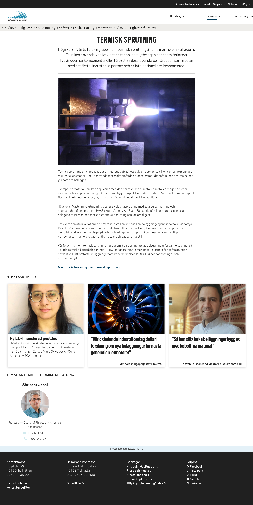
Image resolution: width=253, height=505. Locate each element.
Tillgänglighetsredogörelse (144, 483)
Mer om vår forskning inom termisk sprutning (89, 267)
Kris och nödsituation (141, 466)
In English (246, 4)
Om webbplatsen (138, 479)
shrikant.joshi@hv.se (37, 433)
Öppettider (74, 483)
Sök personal (219, 4)
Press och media (137, 470)
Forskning (33, 27)
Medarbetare (192, 4)
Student (179, 4)
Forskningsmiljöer (67, 27)
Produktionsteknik (107, 27)
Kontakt (207, 4)
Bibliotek (232, 4)
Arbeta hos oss (136, 475)
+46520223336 (37, 438)
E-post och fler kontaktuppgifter (18, 485)
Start (5, 27)
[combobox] (231, 16)
